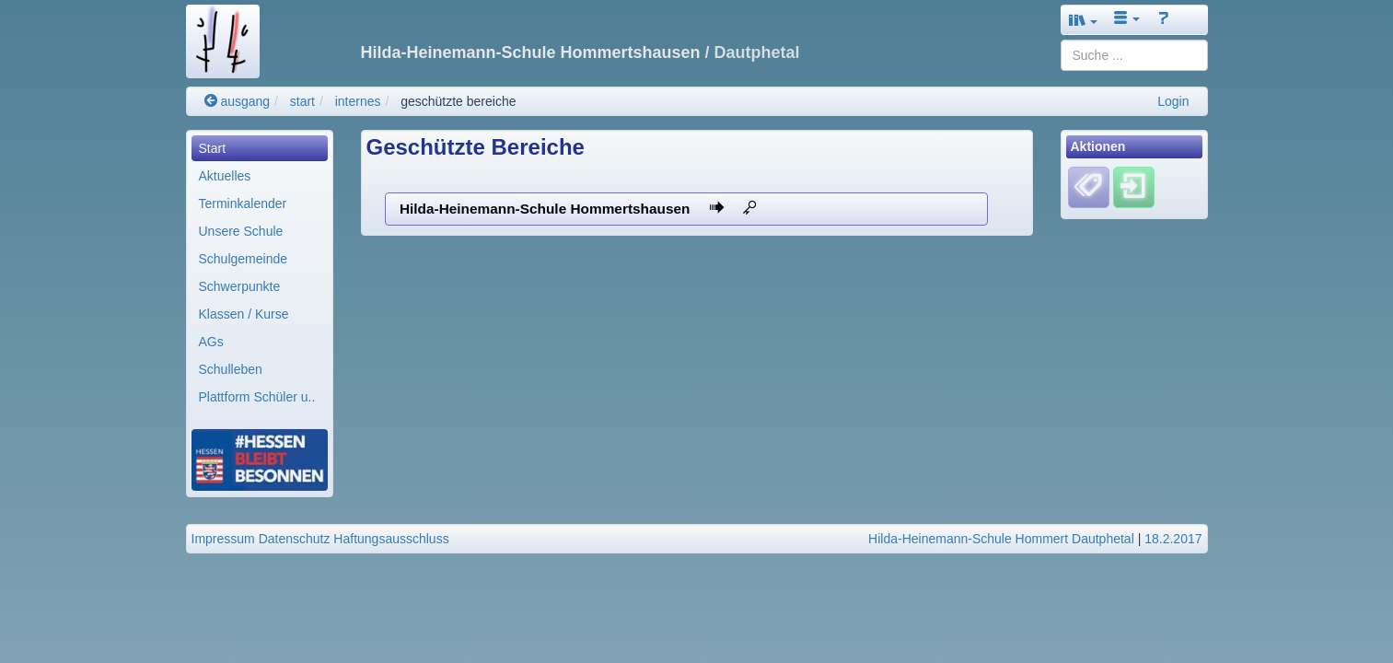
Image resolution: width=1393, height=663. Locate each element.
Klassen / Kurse (244, 314)
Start (212, 148)
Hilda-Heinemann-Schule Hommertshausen (578, 208)
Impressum (223, 538)
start (302, 101)
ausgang (237, 101)
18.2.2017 (1172, 538)
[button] (1084, 20)
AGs (211, 341)
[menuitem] (260, 148)
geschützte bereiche (458, 101)
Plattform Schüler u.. (257, 397)
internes (358, 101)
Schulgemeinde (243, 258)
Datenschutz (295, 538)
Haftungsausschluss (390, 538)
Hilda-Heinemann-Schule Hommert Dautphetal (1001, 538)
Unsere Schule (241, 231)
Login (1173, 101)
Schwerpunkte (240, 286)
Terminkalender (243, 203)
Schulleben (230, 369)
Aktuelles (225, 176)
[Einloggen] (1133, 187)
